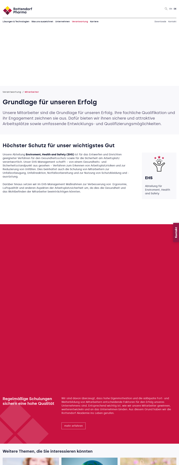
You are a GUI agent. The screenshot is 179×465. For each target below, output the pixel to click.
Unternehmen (62, 21)
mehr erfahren (73, 311)
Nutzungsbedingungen (105, 460)
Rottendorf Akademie (75, 298)
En (170, 9)
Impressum (170, 460)
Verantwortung (80, 21)
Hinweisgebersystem (150, 460)
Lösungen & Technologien (16, 21)
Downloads (160, 21)
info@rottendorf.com (13, 445)
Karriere (94, 21)
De (175, 9)
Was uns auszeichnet (42, 21)
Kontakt (172, 21)
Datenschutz (128, 460)
